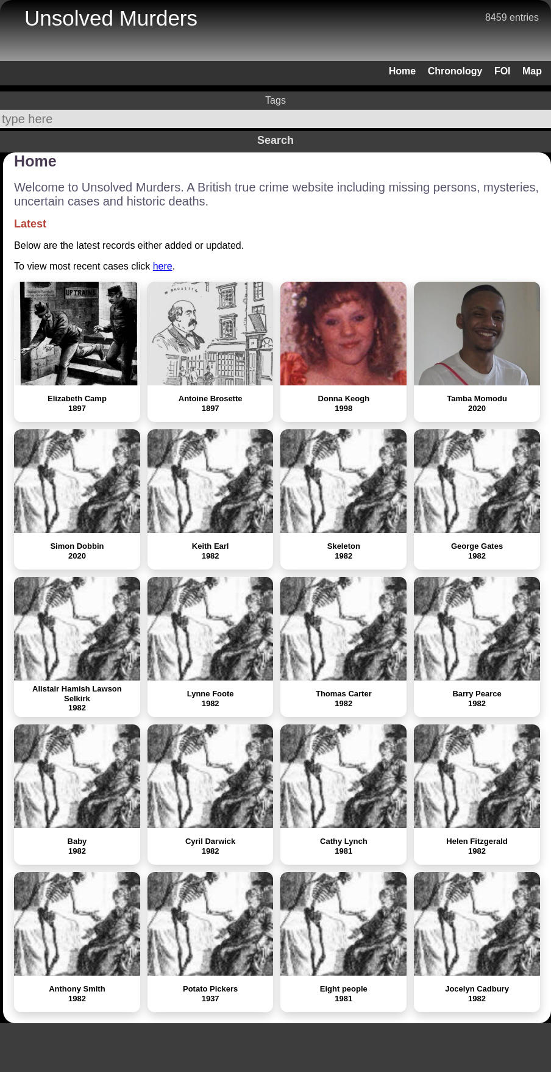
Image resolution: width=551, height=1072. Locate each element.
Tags (275, 100)
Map (532, 71)
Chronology (455, 71)
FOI (502, 71)
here (162, 266)
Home (402, 71)
